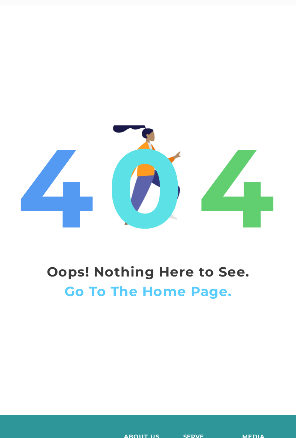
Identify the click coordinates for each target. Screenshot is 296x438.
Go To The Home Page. (148, 301)
